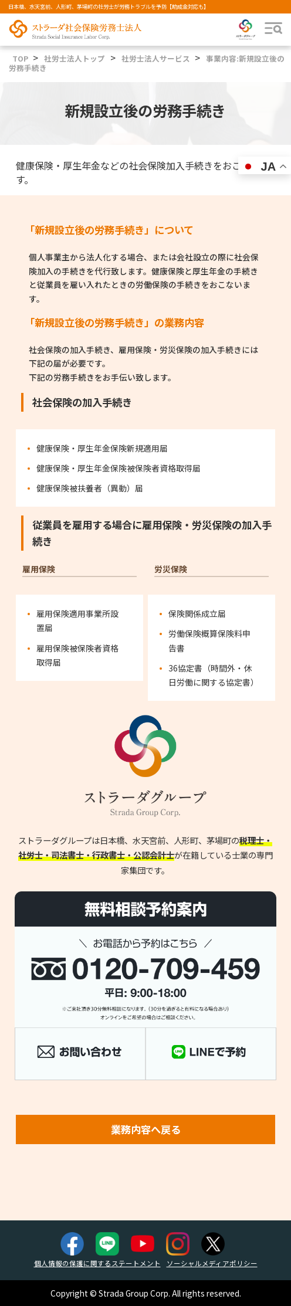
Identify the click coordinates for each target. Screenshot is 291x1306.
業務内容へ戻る (146, 1129)
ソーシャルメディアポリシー (212, 1263)
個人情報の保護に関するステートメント (97, 1263)
